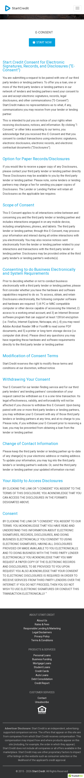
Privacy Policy (42, 636)
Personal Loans (42, 655)
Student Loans (42, 667)
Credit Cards (42, 671)
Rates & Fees (42, 624)
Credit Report (42, 683)
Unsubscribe (42, 702)
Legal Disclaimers (42, 632)
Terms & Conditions (42, 640)
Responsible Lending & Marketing (42, 628)
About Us (42, 620)
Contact (42, 698)
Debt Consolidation (42, 679)
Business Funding (42, 659)
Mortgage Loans (42, 663)
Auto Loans (42, 675)
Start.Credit (38, 771)
